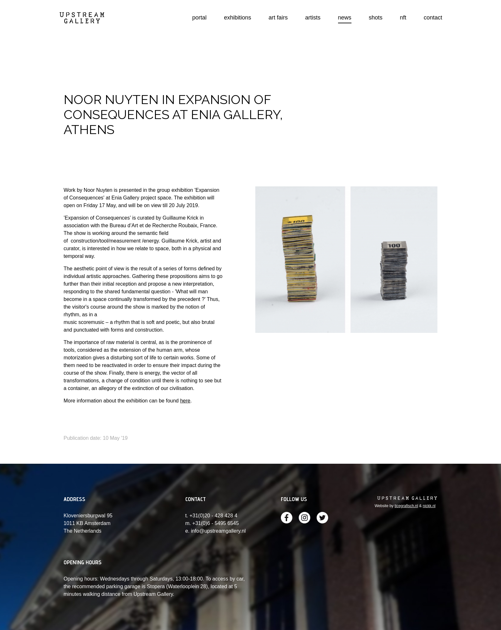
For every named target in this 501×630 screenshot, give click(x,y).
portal (199, 17)
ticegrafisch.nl (406, 506)
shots (375, 17)
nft (403, 17)
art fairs (278, 17)
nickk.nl (429, 506)
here (185, 400)
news (344, 17)
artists (312, 17)
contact (433, 17)
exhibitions (237, 17)
